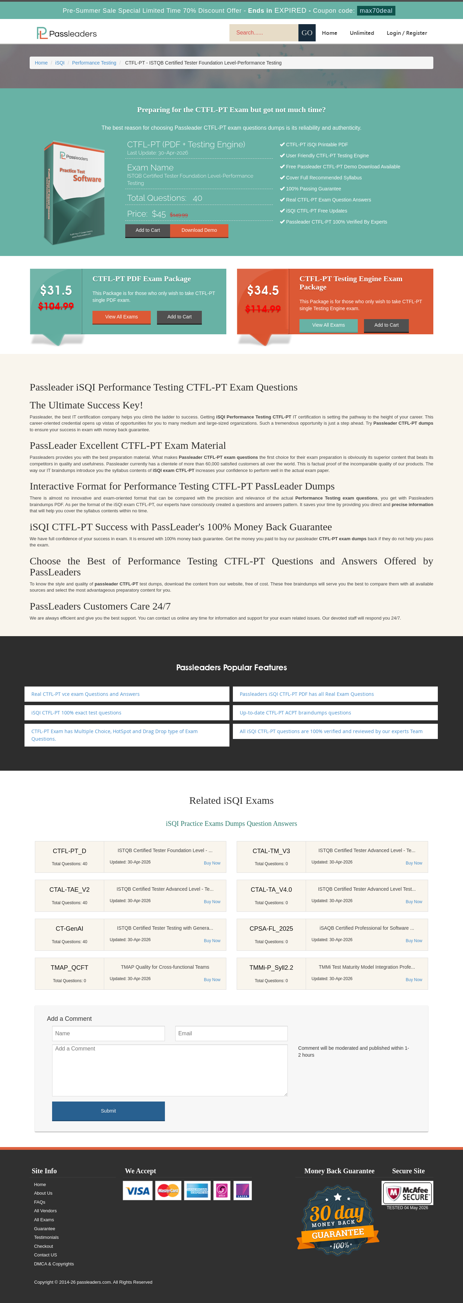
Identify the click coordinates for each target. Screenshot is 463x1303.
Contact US (45, 1254)
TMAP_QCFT (69, 967)
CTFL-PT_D (69, 851)
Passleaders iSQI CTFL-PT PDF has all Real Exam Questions (307, 694)
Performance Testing (94, 63)
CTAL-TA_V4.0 (271, 889)
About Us (43, 1193)
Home (329, 33)
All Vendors (45, 1210)
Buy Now (212, 863)
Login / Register (407, 33)
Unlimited (362, 33)
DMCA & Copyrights (54, 1263)
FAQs (40, 1202)
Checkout (43, 1246)
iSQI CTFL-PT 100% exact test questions (76, 712)
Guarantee (44, 1228)
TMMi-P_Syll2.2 (271, 967)
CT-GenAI (69, 928)
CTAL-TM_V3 (271, 851)
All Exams (44, 1219)
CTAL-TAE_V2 (69, 889)
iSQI (60, 63)
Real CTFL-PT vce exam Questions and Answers (85, 694)
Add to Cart (148, 230)
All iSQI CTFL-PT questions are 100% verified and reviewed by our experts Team (331, 731)
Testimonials (46, 1237)
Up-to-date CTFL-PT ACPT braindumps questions (295, 712)
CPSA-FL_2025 (271, 928)
